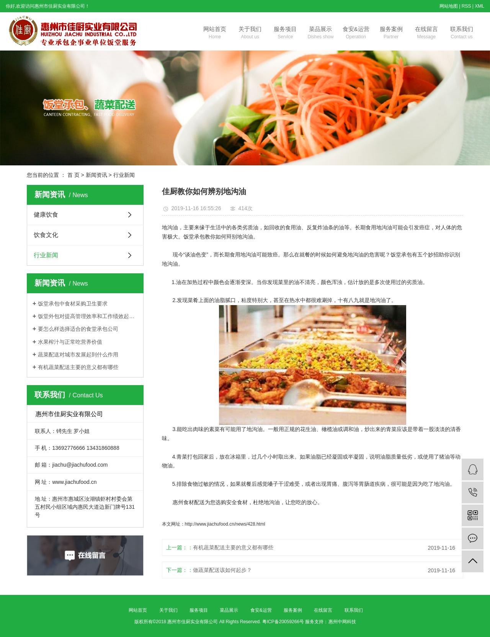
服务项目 (285, 33)
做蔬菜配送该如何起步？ (222, 570)
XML (479, 6)
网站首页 (214, 33)
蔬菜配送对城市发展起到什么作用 (78, 354)
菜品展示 (320, 33)
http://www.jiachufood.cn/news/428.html (225, 524)
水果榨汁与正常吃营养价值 (70, 342)
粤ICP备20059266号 (283, 621)
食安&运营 (356, 33)
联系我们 (461, 33)
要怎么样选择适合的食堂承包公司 (78, 329)
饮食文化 (46, 235)
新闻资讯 (96, 175)
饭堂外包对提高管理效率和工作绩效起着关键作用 (88, 316)
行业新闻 (124, 175)
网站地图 (448, 6)
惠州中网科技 (342, 621)
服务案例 (391, 33)
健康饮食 (46, 214)
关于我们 (250, 33)
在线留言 (426, 33)
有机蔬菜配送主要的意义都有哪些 (78, 367)
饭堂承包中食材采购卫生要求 (73, 304)
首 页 (73, 175)
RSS (466, 6)
